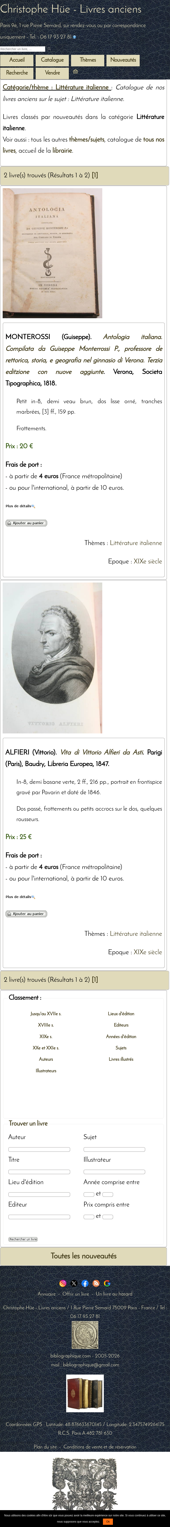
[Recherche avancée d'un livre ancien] (23, 1239)
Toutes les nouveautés (83, 1256)
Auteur (17, 1137)
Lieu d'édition (25, 1182)
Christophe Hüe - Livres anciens (70, 10)
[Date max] (107, 1194)
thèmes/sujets (86, 140)
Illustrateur (97, 1160)
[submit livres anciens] (49, 49)
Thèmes (94, 543)
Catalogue (52, 60)
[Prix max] (107, 1217)
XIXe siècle (148, 561)
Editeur (17, 1205)
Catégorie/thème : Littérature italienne (57, 87)
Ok (108, 1521)
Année (91, 1182)
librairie (62, 151)
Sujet (90, 1137)
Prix (88, 1205)
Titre (13, 1160)
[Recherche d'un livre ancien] (22, 49)
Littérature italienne (136, 543)
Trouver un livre (28, 1124)
